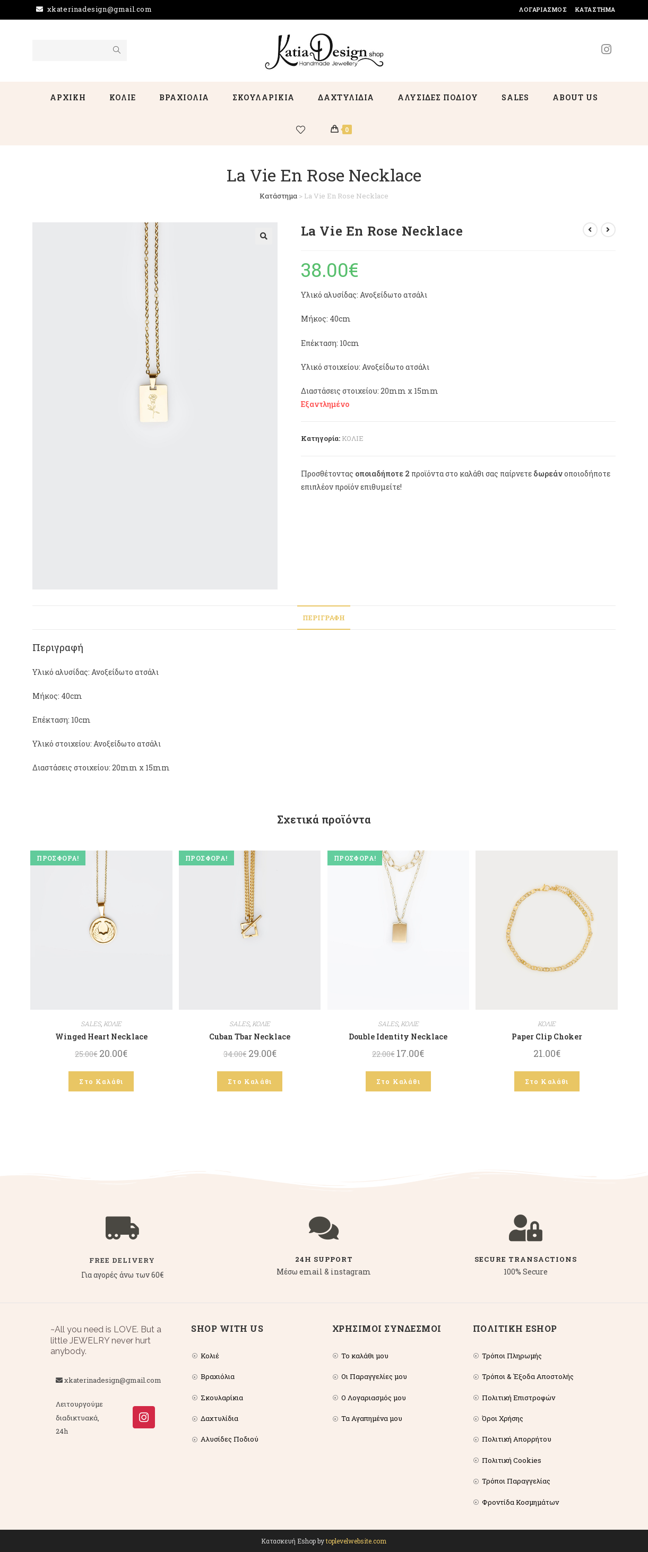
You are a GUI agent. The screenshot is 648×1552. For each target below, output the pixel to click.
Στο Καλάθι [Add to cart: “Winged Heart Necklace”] (101, 1081)
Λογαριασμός (543, 9)
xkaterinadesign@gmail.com (99, 9)
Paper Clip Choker (547, 1036)
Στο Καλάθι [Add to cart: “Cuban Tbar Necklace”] (250, 1081)
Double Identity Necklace (398, 1036)
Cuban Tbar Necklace (249, 1036)
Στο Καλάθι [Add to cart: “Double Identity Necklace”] (398, 1081)
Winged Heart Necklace (101, 1036)
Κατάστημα (595, 9)
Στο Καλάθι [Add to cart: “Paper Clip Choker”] (547, 1081)
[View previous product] (590, 229)
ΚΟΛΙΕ (353, 438)
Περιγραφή (324, 617)
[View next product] (608, 229)
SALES (91, 1023)
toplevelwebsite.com (356, 1541)
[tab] (323, 618)
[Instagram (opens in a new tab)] (606, 49)
